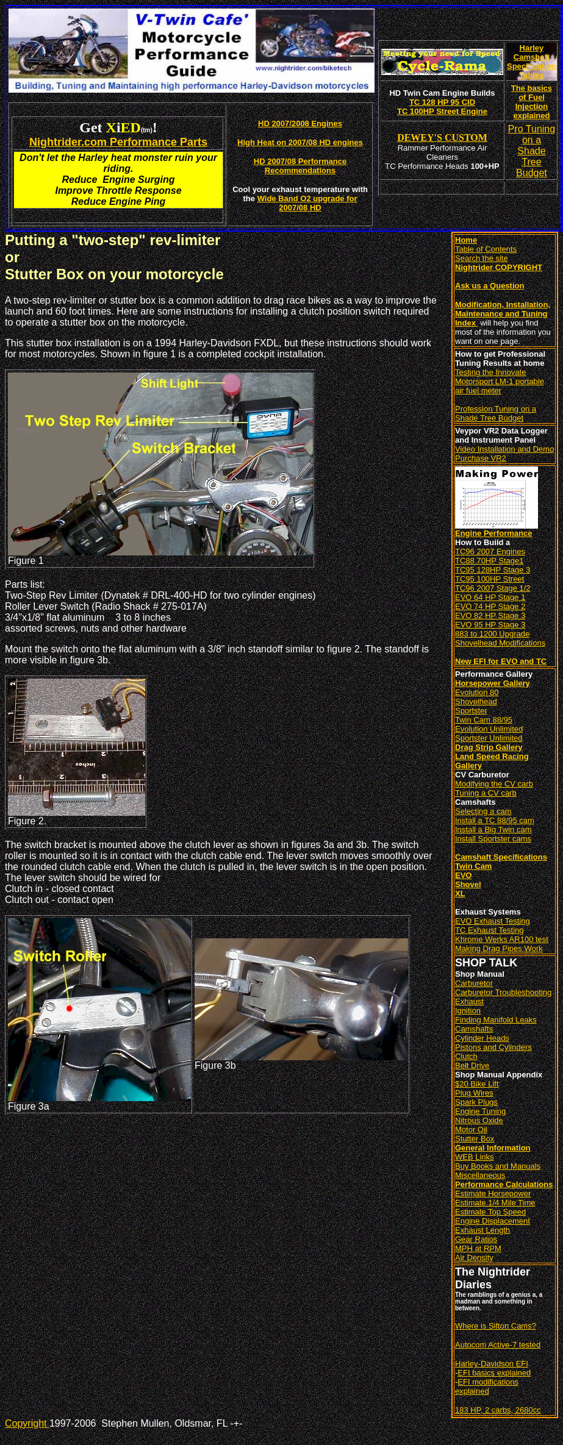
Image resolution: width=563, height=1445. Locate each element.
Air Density (474, 1257)
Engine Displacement (492, 1221)
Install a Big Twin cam (493, 829)
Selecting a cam (483, 811)
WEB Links (474, 1156)
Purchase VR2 (480, 458)
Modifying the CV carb (494, 783)
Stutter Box (474, 1138)
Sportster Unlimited (489, 738)
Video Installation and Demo (504, 449)
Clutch (466, 1056)
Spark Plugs (476, 1102)
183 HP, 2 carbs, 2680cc (498, 1410)
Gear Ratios (476, 1239)
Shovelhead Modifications (500, 643)
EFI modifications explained (486, 1386)
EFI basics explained (494, 1372)
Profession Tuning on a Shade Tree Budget (495, 413)
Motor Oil (471, 1129)
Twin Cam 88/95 (483, 719)
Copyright (27, 1423)
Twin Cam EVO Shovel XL (473, 880)
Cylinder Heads (482, 1038)
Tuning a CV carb (486, 792)
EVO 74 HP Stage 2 (490, 606)
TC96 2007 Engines (490, 551)
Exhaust (469, 1001)
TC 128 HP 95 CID (442, 102)
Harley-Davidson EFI (491, 1363)
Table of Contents (486, 249)
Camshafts (474, 1028)
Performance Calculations (504, 1184)
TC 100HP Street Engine (442, 111)
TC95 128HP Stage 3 (492, 569)
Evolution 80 (477, 692)
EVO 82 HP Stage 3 (490, 615)
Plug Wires (474, 1092)
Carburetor (474, 983)
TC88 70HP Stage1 (489, 560)
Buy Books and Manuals (497, 1166)
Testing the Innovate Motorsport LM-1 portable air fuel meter (499, 381)
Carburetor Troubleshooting (503, 992)
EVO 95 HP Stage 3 (490, 624)
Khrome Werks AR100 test (501, 939)
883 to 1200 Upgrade (492, 633)
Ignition (468, 1010)
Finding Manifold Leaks (496, 1019)
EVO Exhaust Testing (492, 921)
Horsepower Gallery (492, 683)
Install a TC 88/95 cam (494, 820)
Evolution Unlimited (489, 728)
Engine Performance (493, 533)
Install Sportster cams (493, 838)
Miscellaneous (480, 1175)
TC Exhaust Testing (489, 930)
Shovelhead (476, 701)
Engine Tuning (480, 1111)
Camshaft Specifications (501, 857)
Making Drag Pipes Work (499, 948)
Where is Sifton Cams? (495, 1325)
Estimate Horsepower (493, 1193)
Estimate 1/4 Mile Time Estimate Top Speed (495, 1207)
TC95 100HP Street (489, 578)
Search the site (481, 258)
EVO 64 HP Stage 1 (490, 597)
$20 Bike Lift (477, 1083)
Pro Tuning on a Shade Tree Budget (531, 151)
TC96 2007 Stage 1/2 (493, 588)
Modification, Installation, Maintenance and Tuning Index (502, 313)
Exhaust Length (482, 1230)
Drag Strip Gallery (489, 747)
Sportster (471, 710)
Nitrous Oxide (479, 1120)
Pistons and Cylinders (493, 1047)
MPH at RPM (478, 1248)
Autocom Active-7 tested (497, 1344)
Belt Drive (472, 1065)
